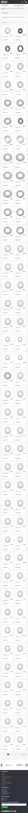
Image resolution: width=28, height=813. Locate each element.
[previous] (2, 765)
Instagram (4, 799)
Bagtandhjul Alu (5, 36)
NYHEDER (4, 780)
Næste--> (24, 755)
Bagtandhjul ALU (6, 72)
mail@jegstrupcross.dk (6, 792)
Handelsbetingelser (5, 777)
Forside (3, 8)
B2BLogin (3, 773)
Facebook (4, 798)
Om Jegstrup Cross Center (7, 776)
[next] (26, 765)
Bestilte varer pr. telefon (6, 783)
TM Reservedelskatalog (6, 782)
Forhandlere (4, 779)
